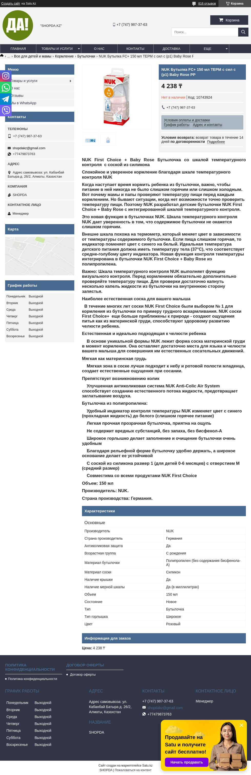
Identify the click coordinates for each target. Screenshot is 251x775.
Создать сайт (10, 3)
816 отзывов (207, 3)
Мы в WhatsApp (23, 103)
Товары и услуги (57, 49)
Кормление (64, 56)
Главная (18, 49)
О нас (99, 49)
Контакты (135, 49)
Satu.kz (147, 765)
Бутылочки (86, 56)
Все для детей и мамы (32, 56)
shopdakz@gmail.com (29, 148)
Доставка (171, 49)
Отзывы (16, 96)
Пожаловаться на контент (133, 770)
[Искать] (243, 32)
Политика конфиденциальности (32, 679)
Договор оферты (82, 674)
